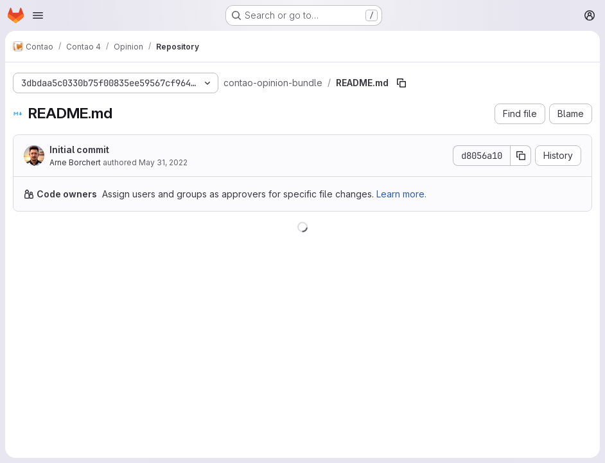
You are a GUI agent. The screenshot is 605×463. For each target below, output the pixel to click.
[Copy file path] (401, 83)
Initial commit (79, 149)
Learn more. (401, 193)
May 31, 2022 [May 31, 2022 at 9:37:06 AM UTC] (163, 162)
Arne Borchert (75, 162)
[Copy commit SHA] (521, 155)
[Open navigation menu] (38, 15)
